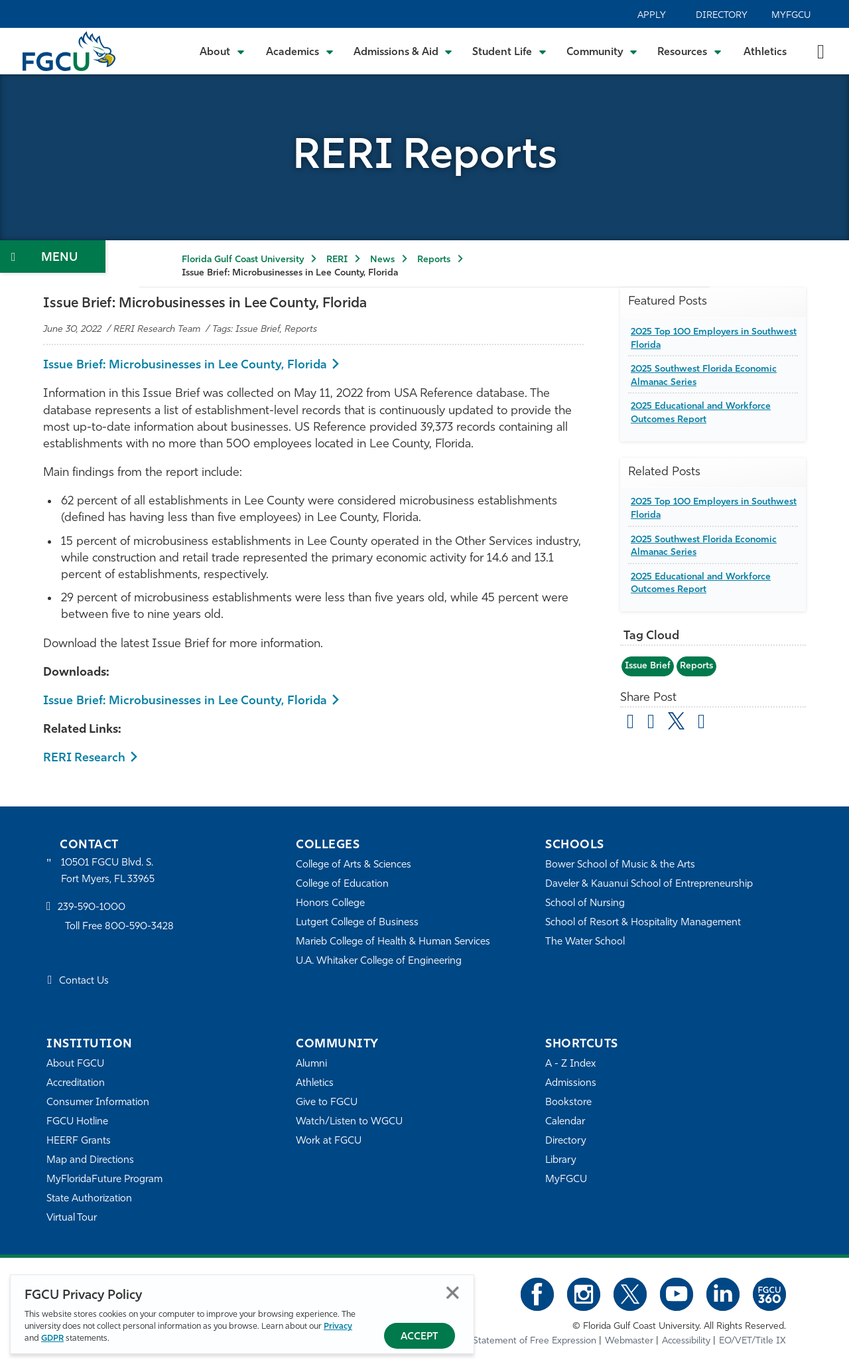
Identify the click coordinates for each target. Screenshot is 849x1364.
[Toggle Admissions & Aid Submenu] (403, 51)
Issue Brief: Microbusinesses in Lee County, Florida (185, 365)
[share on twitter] (676, 720)
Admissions (570, 1084)
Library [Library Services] (560, 1161)
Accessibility (686, 1341)
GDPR (52, 1338)
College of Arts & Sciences (353, 865)
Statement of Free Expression (534, 1341)
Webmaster (629, 1341)
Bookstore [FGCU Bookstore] (568, 1103)
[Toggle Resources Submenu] (689, 51)
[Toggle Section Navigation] (52, 256)
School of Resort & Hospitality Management (643, 923)
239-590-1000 (91, 908)
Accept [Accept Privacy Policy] (419, 1337)
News (382, 260)
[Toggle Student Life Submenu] (509, 51)
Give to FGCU (327, 1103)
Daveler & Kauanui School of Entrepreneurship (649, 884)
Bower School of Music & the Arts (620, 865)
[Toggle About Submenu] (223, 51)
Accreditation (75, 1084)
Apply (651, 16)
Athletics (765, 52)
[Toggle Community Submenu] (602, 51)
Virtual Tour (71, 1218)
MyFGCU (791, 16)
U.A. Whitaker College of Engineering (379, 961)
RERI (337, 260)
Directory (722, 16)
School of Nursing (585, 904)
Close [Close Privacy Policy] (452, 1292)
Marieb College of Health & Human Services (393, 942)
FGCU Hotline (77, 1122)
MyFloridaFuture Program (104, 1180)
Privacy (338, 1326)
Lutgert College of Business (357, 923)
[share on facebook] (651, 723)
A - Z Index (570, 1064)
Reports (433, 260)
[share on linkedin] (701, 723)
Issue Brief (648, 666)
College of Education (342, 884)
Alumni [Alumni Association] (311, 1064)
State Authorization (89, 1199)
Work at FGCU (328, 1141)
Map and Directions (90, 1161)
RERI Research (84, 758)
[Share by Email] (630, 723)
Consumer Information (97, 1103)
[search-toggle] (821, 51)
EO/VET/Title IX (752, 1341)
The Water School (585, 942)
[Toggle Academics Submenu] (300, 51)
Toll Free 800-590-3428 (119, 927)
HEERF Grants (78, 1141)
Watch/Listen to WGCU (349, 1122)
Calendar (565, 1122)
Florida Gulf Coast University (243, 260)
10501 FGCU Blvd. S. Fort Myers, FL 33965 (108, 871)
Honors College (330, 904)
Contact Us (84, 981)
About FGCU (75, 1064)
